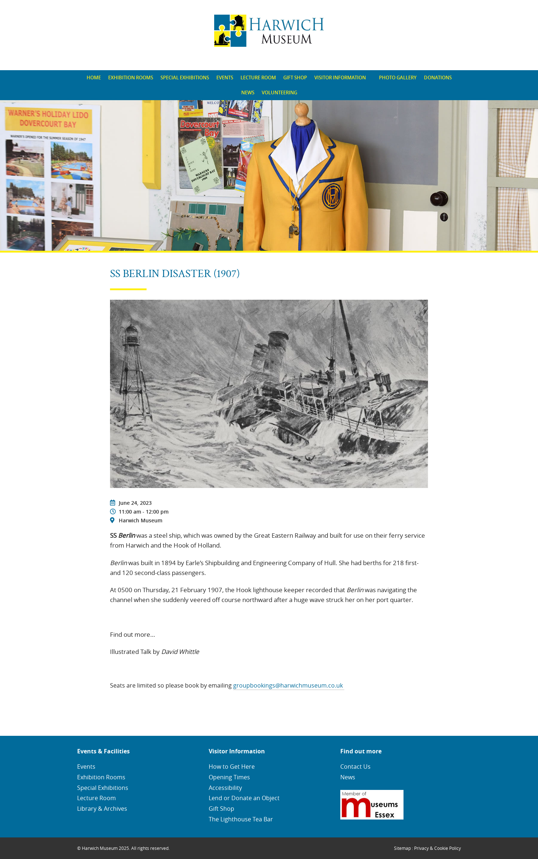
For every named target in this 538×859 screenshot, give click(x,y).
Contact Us (355, 766)
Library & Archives (102, 809)
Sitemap (402, 848)
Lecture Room (258, 77)
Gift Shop (295, 77)
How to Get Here (232, 766)
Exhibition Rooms (130, 77)
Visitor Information (340, 77)
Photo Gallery (398, 77)
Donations (438, 77)
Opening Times (229, 777)
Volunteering (279, 92)
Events (224, 77)
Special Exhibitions (184, 77)
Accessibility (225, 788)
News (247, 92)
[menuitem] (94, 77)
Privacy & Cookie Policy (437, 848)
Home (94, 77)
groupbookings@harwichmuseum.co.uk (288, 685)
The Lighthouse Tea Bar (241, 819)
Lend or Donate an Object (244, 798)
